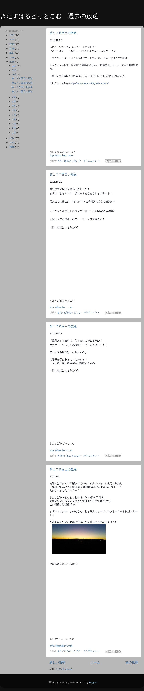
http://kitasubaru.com (61, 155)
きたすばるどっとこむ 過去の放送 (49, 16)
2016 (12, 57)
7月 (14, 106)
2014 (12, 138)
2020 (12, 39)
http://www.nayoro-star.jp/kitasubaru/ (90, 83)
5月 (14, 115)
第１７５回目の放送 (63, 469)
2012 (12, 147)
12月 (15, 65)
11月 (15, 70)
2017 (12, 53)
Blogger (92, 682)
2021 (12, 35)
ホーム (95, 662)
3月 (14, 123)
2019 (12, 44)
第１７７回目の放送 (63, 174)
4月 (14, 119)
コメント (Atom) (63, 669)
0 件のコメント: (92, 161)
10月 (15, 74)
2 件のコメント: (92, 651)
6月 (14, 110)
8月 (14, 101)
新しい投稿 (57, 662)
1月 (14, 132)
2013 (12, 142)
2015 (12, 62)
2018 (12, 48)
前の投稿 (131, 662)
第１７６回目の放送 (63, 326)
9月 (14, 97)
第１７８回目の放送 (63, 33)
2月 (14, 128)
